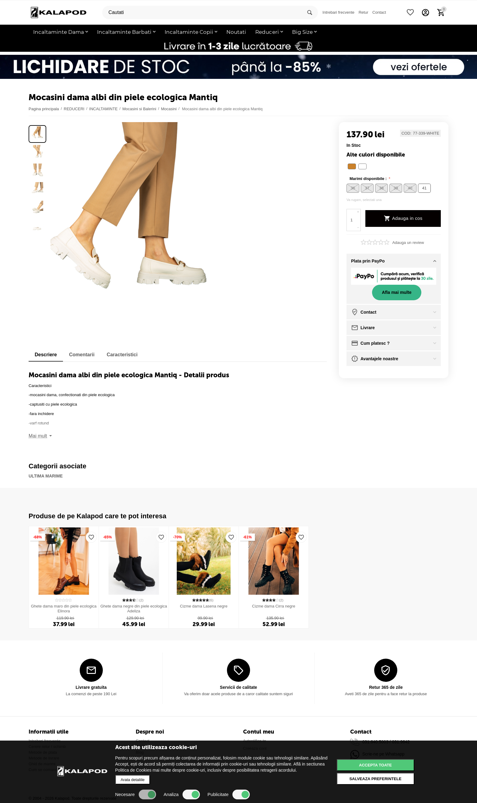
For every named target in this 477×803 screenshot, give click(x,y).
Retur (363, 12)
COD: (407, 133)
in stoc (353, 145)
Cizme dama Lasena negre (203, 606)
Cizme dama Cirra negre (273, 606)
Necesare (135, 794)
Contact (379, 12)
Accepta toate (375, 765)
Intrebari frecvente (338, 12)
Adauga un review (408, 243)
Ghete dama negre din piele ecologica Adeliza (133, 608)
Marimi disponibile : (369, 178)
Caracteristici (122, 354)
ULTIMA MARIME (46, 476)
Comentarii (82, 354)
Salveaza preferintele (375, 779)
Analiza (182, 794)
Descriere (46, 354)
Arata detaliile (133, 779)
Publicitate (228, 794)
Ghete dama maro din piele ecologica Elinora (64, 608)
